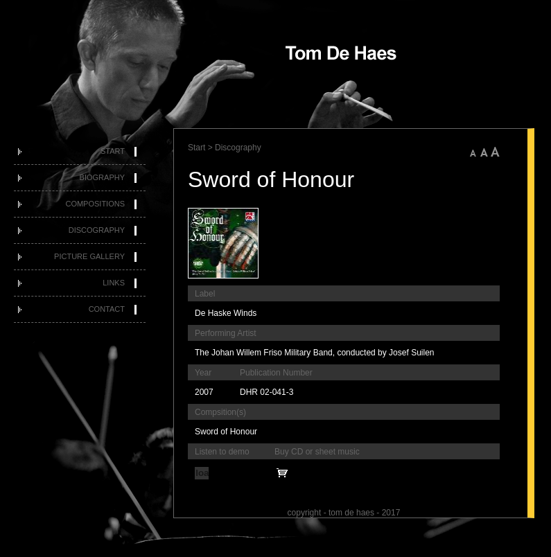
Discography (97, 230)
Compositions (95, 204)
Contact (107, 309)
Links (114, 282)
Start (112, 151)
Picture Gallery (89, 256)
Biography (102, 177)
